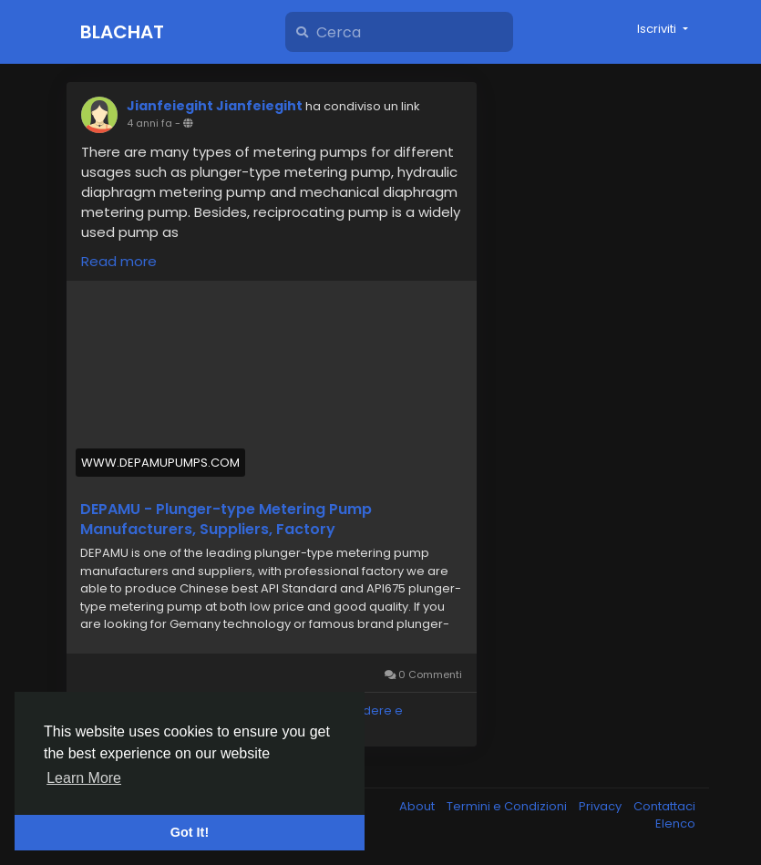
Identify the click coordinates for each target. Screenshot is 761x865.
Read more (119, 261)
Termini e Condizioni (508, 806)
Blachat (122, 32)
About (418, 806)
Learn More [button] (83, 778)
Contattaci (664, 806)
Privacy (601, 806)
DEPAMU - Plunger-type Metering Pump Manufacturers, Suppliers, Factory (226, 519)
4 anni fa (149, 123)
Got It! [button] (189, 832)
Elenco (675, 823)
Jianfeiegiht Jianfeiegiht (215, 106)
